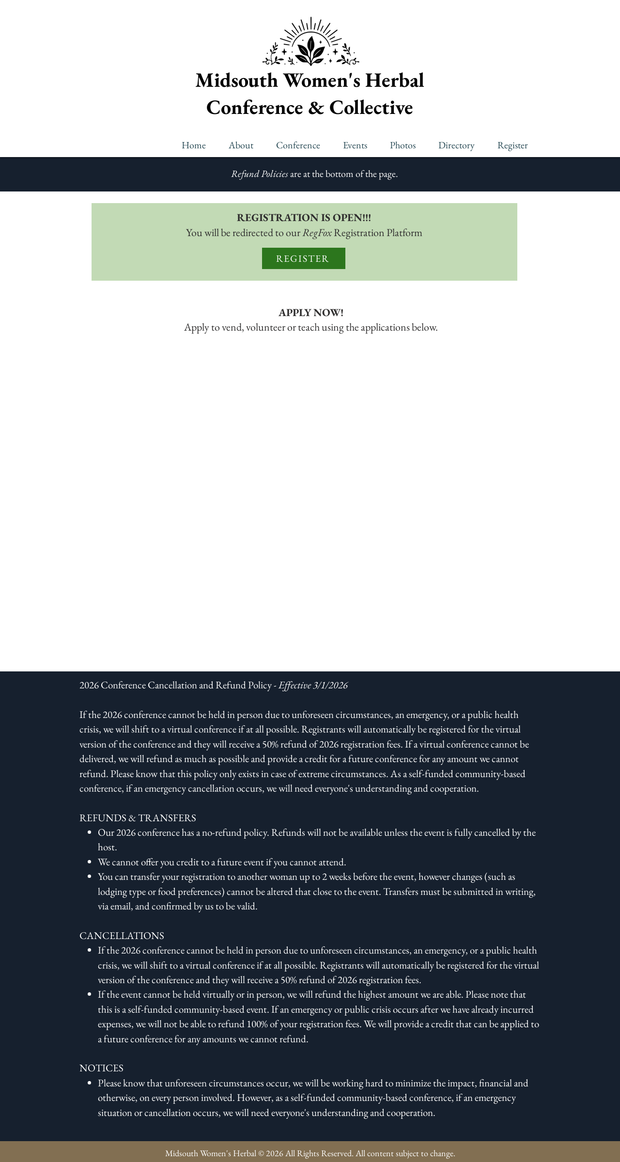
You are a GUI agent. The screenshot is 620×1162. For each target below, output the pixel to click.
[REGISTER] (303, 258)
